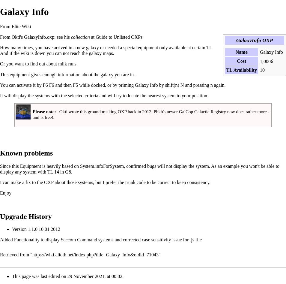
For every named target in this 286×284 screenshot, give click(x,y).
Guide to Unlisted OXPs (119, 37)
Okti (16, 37)
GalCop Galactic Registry (202, 111)
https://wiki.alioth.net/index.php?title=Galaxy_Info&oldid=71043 (95, 254)
